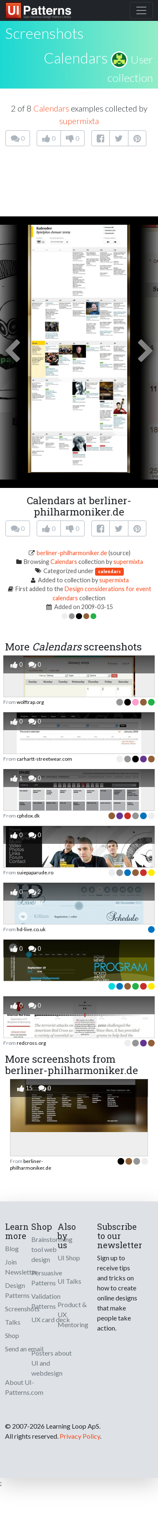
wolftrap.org (30, 702)
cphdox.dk (28, 816)
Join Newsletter (21, 1267)
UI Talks (69, 1281)
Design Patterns (17, 1290)
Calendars (76, 57)
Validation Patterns (45, 1301)
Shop (12, 1335)
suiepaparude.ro (35, 872)
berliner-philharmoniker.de (72, 552)
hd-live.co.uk (31, 929)
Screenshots (22, 1309)
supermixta (79, 121)
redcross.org (31, 1043)
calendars (109, 571)
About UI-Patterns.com (24, 1387)
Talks (12, 1322)
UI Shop (69, 1258)
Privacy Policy (80, 1436)
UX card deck (50, 1319)
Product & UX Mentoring (73, 1314)
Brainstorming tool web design (52, 1249)
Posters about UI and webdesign (51, 1363)
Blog (12, 1248)
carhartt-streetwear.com (44, 759)
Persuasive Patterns (46, 1278)
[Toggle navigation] (141, 10)
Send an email (24, 1349)
